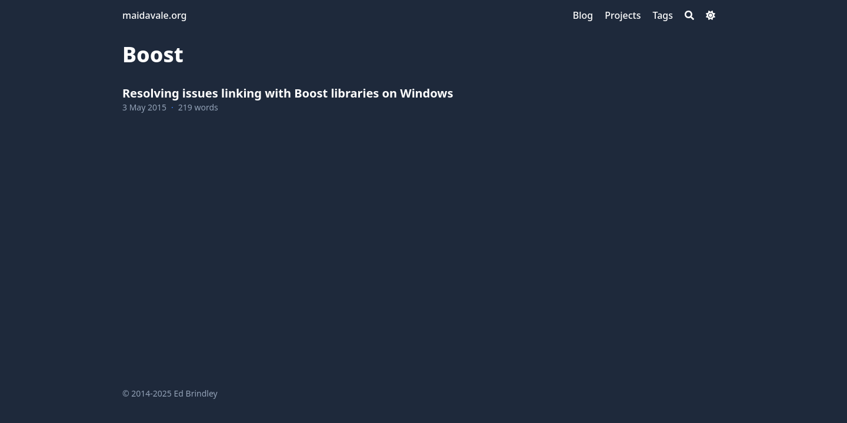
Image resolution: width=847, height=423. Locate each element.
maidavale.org (154, 15)
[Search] (689, 15)
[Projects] (623, 15)
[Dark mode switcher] (710, 15)
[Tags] (662, 15)
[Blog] (583, 15)
